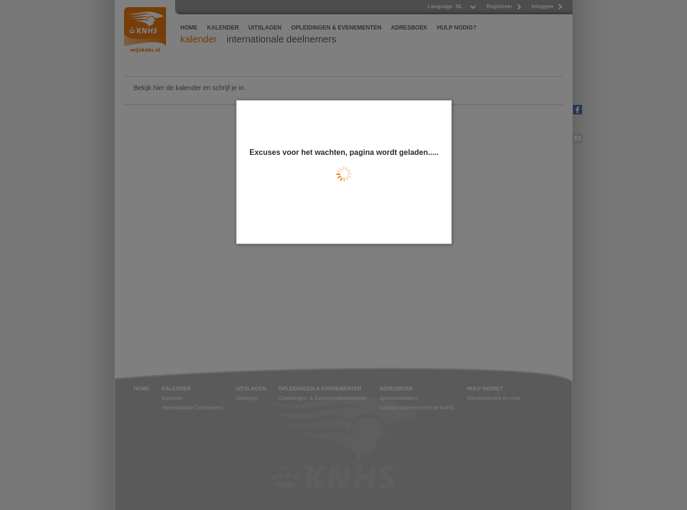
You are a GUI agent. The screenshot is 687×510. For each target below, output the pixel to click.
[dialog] (344, 172)
